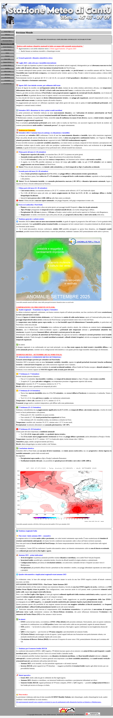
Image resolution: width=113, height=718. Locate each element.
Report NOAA (7, 62)
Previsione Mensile (7, 44)
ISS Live (7, 74)
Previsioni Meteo (7, 41)
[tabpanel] (64, 39)
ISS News (7, 77)
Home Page (7, 31)
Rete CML (7, 59)
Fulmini (7, 56)
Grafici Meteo (7, 65)
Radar (7, 53)
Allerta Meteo (7, 50)
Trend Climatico (7, 47)
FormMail (7, 80)
